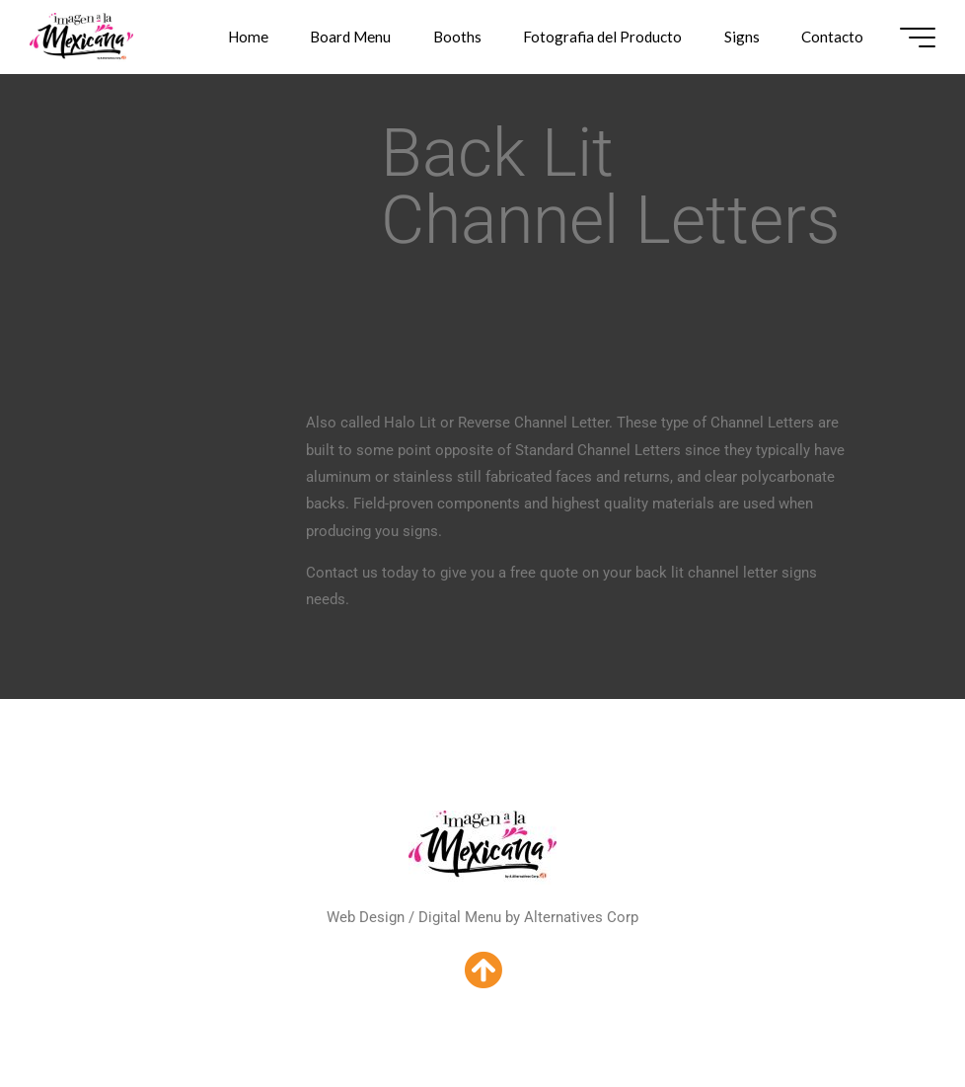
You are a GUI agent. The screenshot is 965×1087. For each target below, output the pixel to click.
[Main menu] (917, 37)
